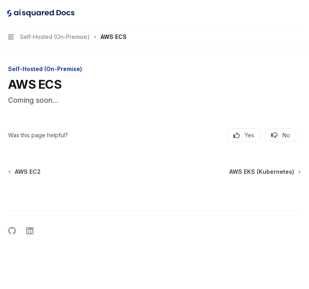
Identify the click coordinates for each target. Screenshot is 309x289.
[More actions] (299, 12)
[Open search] (283, 12)
